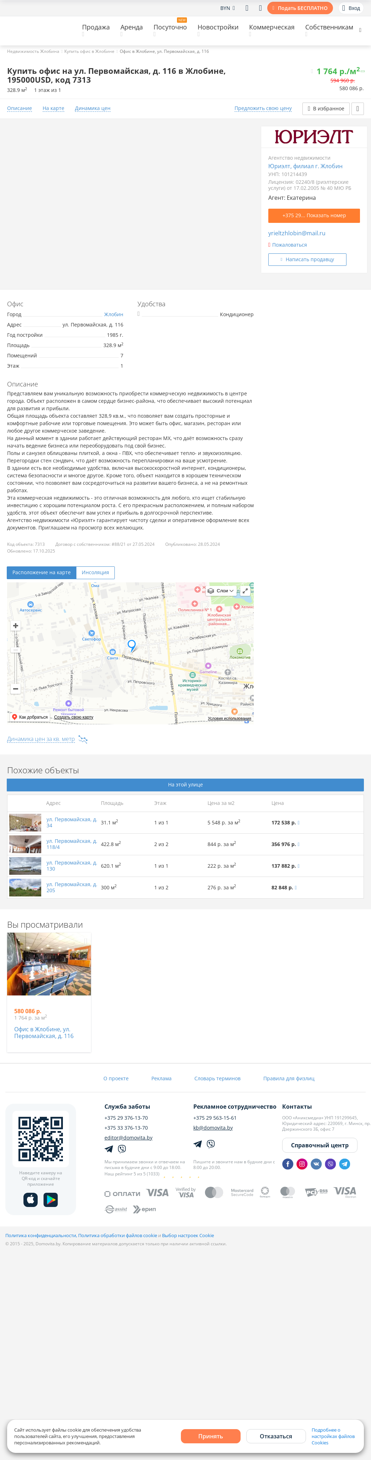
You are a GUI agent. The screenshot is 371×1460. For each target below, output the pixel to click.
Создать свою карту (73, 717)
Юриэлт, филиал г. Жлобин (305, 166)
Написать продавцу (310, 259)
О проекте (116, 1078)
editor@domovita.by (128, 1138)
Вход (351, 8)
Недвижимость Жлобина (33, 51)
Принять (210, 1436)
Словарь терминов (217, 1078)
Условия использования (229, 718)
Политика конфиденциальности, (41, 1235)
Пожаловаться (287, 244)
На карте (53, 108)
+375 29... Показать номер (314, 215)
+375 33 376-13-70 (126, 1128)
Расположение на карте (41, 572)
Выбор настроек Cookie (188, 1235)
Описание (19, 108)
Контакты (297, 1106)
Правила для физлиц (288, 1078)
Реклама (161, 1078)
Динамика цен (93, 108)
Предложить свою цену (263, 108)
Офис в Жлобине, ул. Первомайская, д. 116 (44, 1032)
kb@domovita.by (213, 1128)
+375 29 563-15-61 (215, 1118)
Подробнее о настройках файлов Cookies (333, 1436)
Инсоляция (95, 572)
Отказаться (276, 1436)
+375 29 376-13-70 (126, 1118)
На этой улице (185, 784)
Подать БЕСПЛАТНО (303, 8)
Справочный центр (320, 1145)
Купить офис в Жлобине (89, 51)
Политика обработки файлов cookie (117, 1235)
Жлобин (113, 314)
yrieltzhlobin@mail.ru (297, 233)
